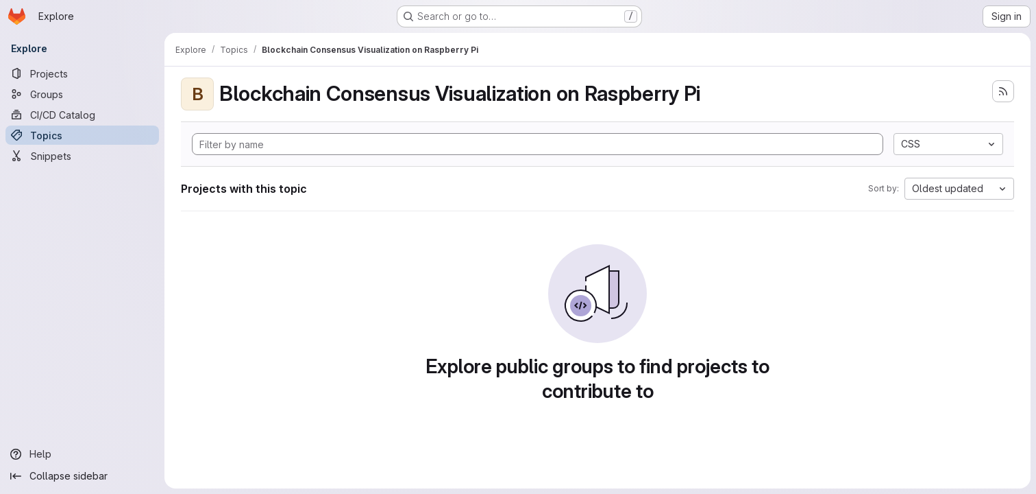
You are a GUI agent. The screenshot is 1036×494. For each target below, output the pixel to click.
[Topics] (82, 135)
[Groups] (82, 94)
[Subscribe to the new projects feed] (1003, 91)
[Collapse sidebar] (82, 476)
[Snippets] (82, 155)
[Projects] (82, 73)
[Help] (82, 454)
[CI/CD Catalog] (82, 114)
